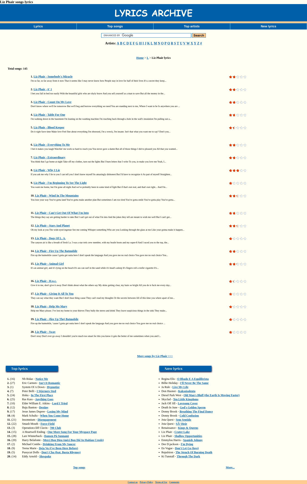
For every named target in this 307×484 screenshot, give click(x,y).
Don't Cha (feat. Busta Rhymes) (61, 452)
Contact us (132, 482)
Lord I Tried (59, 403)
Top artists (192, 26)
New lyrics (268, 26)
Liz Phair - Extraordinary (49, 157)
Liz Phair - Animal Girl (49, 263)
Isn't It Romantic (49, 383)
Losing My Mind (57, 411)
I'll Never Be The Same (194, 383)
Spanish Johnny (193, 440)
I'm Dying (187, 444)
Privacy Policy (146, 482)
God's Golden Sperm (193, 407)
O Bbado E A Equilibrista (193, 379)
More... (230, 467)
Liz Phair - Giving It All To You (54, 293)
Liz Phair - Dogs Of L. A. (50, 238)
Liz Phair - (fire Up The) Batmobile (56, 319)
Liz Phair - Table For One (49, 114)
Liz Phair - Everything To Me (52, 144)
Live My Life (180, 387)
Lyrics (38, 26)
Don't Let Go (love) (187, 448)
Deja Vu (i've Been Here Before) (58, 448)
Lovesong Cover (188, 403)
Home (140, 58)
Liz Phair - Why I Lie (47, 170)
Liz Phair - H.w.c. (46, 281)
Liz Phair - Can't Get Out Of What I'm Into (62, 213)
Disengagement (47, 419)
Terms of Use (161, 482)
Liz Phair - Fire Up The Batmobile (56, 251)
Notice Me (41, 379)
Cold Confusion (189, 415)
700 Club (55, 428)
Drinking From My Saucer (59, 444)
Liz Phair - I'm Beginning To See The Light (60, 183)
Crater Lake (181, 432)
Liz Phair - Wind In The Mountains (57, 195)
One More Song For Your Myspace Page (72, 432)
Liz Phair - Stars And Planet (52, 225)
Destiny (43, 407)
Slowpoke (45, 456)
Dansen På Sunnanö (56, 436)
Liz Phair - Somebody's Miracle (53, 76)
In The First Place (42, 395)
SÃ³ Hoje (181, 423)
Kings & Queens (188, 428)
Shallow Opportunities (188, 436)
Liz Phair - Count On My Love (52, 102)
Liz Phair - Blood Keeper (49, 127)
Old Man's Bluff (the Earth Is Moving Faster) (211, 395)
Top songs (115, 26)
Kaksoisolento (186, 391)
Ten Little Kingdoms (186, 399)
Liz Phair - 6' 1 (43, 89)
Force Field (47, 423)
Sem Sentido (183, 419)
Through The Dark (188, 456)
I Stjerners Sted (46, 391)
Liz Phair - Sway (45, 332)
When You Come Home (54, 415)
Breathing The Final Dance (196, 411)
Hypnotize (53, 387)
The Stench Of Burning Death (194, 452)
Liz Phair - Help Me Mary (51, 306)
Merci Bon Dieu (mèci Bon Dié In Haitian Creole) (73, 440)
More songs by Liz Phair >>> (155, 356)
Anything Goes (44, 399)
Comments (174, 482)
